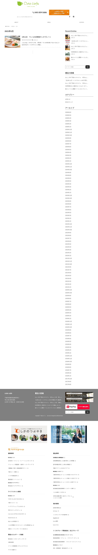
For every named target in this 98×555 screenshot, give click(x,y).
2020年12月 (68, 290)
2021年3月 (68, 281)
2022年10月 (68, 229)
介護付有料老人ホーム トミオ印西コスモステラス (65, 474)
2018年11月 (68, 358)
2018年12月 (68, 355)
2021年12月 (68, 258)
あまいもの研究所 (12, 521)
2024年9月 (68, 172)
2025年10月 (68, 135)
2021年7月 (68, 270)
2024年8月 (68, 175)
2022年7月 (68, 238)
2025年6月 (68, 146)
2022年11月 (68, 227)
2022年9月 (68, 232)
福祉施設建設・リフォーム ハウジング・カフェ (65, 538)
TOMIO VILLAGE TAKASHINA (15, 499)
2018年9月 (68, 364)
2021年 (12, 26)
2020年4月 (68, 310)
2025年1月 (68, 161)
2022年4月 (68, 247)
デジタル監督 (11, 549)
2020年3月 (68, 312)
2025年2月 (68, 158)
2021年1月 (68, 287)
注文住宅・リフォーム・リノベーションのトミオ (20, 460)
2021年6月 (68, 272)
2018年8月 (68, 367)
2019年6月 (68, 338)
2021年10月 (68, 264)
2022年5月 (68, 244)
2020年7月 (68, 301)
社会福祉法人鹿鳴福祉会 (58, 457)
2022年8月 (68, 235)
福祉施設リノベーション (14, 479)
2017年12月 (68, 378)
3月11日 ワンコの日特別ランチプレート (36, 37)
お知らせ (35, 40)
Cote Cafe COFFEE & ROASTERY (16, 514)
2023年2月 (68, 218)
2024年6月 (68, 178)
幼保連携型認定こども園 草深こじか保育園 (63, 460)
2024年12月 (68, 164)
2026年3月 (68, 121)
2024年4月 (68, 184)
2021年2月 (68, 284)
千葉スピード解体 (12, 472)
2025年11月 (68, 132)
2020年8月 (68, 298)
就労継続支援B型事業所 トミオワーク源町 (63, 488)
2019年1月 (68, 353)
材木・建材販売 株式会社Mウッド (61, 548)
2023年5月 (68, 212)
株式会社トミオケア (57, 471)
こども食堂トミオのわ (58, 492)
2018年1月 (68, 375)
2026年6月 (68, 112)
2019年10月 (68, 327)
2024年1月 (68, 192)
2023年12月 (68, 195)
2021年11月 (68, 261)
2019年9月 (68, 330)
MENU (49, 22)
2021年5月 (68, 275)
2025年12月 (68, 129)
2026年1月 (68, 126)
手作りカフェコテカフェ (14, 510)
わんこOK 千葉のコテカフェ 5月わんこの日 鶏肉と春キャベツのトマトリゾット (49, 402)
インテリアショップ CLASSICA (15, 506)
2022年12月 (68, 224)
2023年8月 (68, 204)
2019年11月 (68, 324)
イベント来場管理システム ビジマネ (17, 546)
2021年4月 (68, 278)
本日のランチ (69, 102)
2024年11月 (68, 166)
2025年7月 (68, 143)
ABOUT (16, 22)
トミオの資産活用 (12, 475)
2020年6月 (68, 304)
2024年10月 (68, 169)
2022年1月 (68, 255)
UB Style (55, 511)
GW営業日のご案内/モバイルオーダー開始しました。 (80, 86)
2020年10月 (68, 292)
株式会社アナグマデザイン (14, 486)
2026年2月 (68, 123)
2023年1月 (68, 221)
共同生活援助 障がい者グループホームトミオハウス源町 (62, 497)
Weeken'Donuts (11, 517)
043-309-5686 (39, 12)
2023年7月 (68, 207)
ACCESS (81, 22)
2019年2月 (68, 350)
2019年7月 (68, 335)
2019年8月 (68, 333)
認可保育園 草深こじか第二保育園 (61, 464)
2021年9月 (68, 267)
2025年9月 (68, 138)
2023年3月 (68, 215)
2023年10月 (68, 198)
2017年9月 (68, 381)
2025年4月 (68, 152)
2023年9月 (68, 201)
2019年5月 (68, 341)
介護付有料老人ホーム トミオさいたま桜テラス (64, 482)
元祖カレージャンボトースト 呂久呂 (17, 529)
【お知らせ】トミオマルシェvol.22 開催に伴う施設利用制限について (49, 399)
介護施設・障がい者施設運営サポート (17, 468)
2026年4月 (68, 118)
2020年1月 (68, 318)
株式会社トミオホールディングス (16, 539)
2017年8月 (68, 384)
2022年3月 (68, 249)
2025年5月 (68, 149)
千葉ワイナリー (12, 502)
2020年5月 (68, 307)
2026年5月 (68, 115)
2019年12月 (68, 321)
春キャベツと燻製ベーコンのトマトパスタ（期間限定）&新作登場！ (49, 407)
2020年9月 (68, 295)
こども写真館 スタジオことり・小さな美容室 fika (20, 525)
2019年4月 (68, 344)
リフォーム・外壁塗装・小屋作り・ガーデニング (20, 464)
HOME (7, 26)
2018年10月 (68, 361)
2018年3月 (68, 373)
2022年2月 (68, 252)
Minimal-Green (60, 415)
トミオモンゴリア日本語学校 (60, 514)
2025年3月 (68, 155)
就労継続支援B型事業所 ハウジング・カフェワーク (66, 541)
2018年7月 (68, 370)
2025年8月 (68, 141)
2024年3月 (68, 187)
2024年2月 (68, 189)
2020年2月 (68, 315)
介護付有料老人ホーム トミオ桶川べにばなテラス (65, 478)
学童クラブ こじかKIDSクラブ (60, 468)
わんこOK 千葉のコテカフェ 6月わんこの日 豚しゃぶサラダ (49, 397)
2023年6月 (68, 209)
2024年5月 (68, 181)
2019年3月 (68, 347)
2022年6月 (68, 241)
